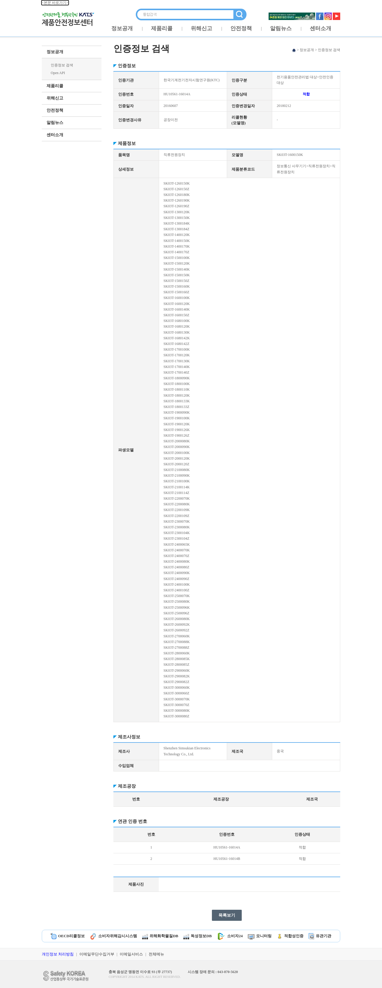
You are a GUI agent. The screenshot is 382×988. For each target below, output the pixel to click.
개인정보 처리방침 (58, 954)
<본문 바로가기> (55, 3)
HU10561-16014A (226, 847)
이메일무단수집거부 (96, 954)
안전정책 (241, 28)
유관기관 (320, 936)
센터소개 (320, 28)
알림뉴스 (281, 28)
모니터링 (260, 936)
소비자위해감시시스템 (113, 936)
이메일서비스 (131, 954)
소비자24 (230, 936)
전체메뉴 (156, 954)
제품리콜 (161, 28)
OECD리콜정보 (68, 936)
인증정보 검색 (62, 65)
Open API (58, 73)
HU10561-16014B (226, 859)
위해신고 (201, 28)
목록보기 (226, 915)
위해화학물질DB (160, 936)
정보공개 (122, 28)
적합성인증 (290, 936)
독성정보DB (197, 936)
